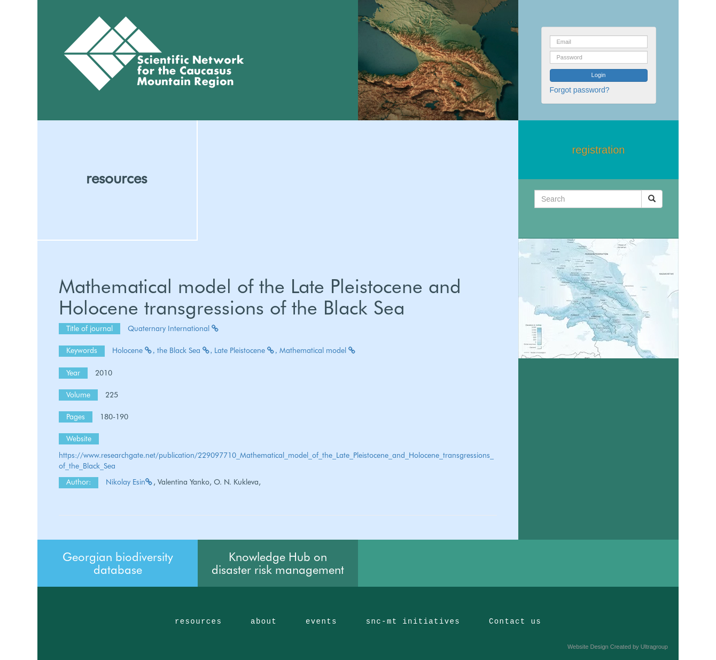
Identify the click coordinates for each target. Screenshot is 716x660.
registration (598, 150)
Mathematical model (317, 350)
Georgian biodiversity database (118, 563)
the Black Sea (185, 350)
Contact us (515, 621)
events (321, 621)
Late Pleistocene (245, 350)
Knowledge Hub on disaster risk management (278, 563)
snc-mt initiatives (413, 621)
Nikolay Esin (129, 482)
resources (116, 178)
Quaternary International (174, 328)
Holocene (133, 350)
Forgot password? (580, 90)
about (264, 621)
